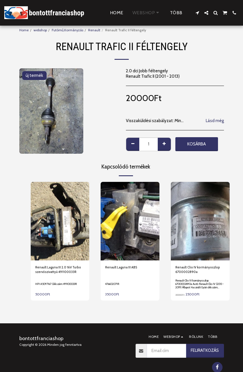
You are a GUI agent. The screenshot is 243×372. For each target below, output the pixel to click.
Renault (94, 30)
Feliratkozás (205, 350)
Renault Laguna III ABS (122, 267)
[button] (197, 13)
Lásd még (215, 120)
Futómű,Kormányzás (67, 30)
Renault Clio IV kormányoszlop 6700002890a (198, 270)
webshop (40, 30)
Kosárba (196, 144)
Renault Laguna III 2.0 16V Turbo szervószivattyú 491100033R (60, 270)
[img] (60, 221)
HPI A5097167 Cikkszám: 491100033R (57, 284)
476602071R (112, 284)
